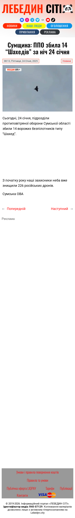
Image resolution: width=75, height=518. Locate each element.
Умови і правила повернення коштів (37, 472)
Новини (12, 26)
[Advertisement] (36, 156)
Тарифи (50, 488)
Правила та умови (37, 480)
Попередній (16, 209)
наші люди (34, 26)
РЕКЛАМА (50, 32)
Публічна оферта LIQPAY (21, 488)
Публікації (66, 488)
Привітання (27, 32)
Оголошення (59, 26)
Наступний (59, 209)
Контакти (22, 495)
